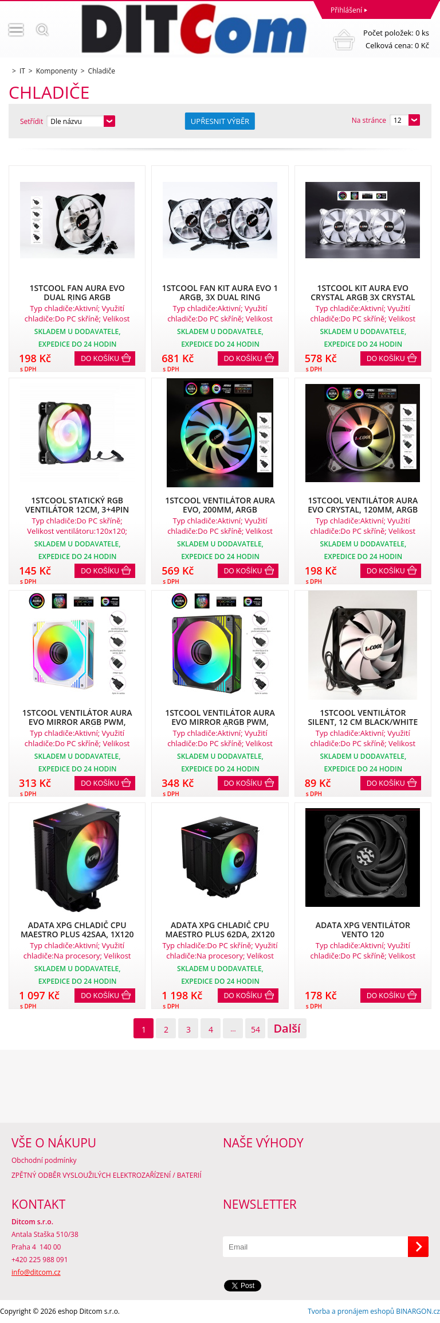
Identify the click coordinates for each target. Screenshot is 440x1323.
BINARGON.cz (418, 1311)
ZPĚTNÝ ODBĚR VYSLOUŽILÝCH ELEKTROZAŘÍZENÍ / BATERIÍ (106, 1175)
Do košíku (100, 359)
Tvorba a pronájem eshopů (351, 1311)
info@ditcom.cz (36, 1272)
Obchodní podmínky (44, 1160)
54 (255, 1029)
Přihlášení (346, 10)
